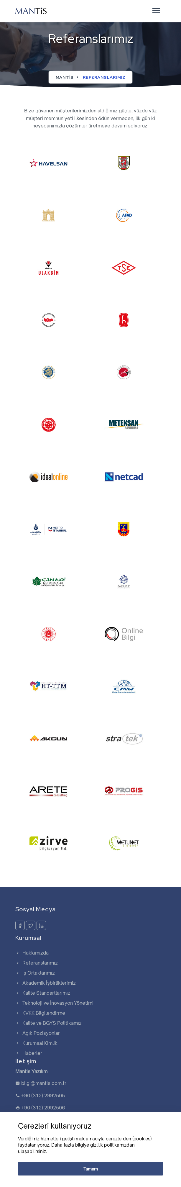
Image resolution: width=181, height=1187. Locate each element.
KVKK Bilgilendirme (40, 1013)
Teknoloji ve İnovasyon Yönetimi (54, 1003)
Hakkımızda (32, 953)
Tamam (90, 1168)
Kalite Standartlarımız (42, 993)
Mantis (65, 77)
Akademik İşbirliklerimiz (45, 983)
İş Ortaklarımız (35, 973)
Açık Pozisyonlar (37, 1033)
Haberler (28, 1053)
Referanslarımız (36, 963)
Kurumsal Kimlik (36, 1043)
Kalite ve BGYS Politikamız (48, 1023)
